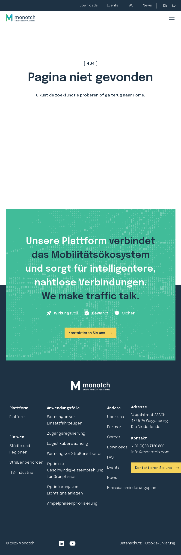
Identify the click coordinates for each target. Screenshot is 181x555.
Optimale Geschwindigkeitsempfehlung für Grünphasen (75, 470)
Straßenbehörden (26, 463)
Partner (114, 427)
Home (138, 95)
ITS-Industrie (21, 473)
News (147, 5)
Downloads (89, 5)
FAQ (131, 5)
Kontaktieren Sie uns (86, 333)
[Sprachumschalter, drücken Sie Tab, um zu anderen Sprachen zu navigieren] (165, 6)
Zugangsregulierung (66, 434)
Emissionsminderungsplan (131, 488)
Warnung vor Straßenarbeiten (75, 454)
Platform (17, 417)
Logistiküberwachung (67, 444)
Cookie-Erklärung (160, 543)
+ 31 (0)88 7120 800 (147, 446)
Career (113, 437)
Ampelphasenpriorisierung (72, 504)
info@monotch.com (150, 452)
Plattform (18, 408)
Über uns (115, 417)
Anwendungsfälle (63, 408)
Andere (114, 408)
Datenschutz (131, 543)
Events (112, 5)
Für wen (16, 437)
